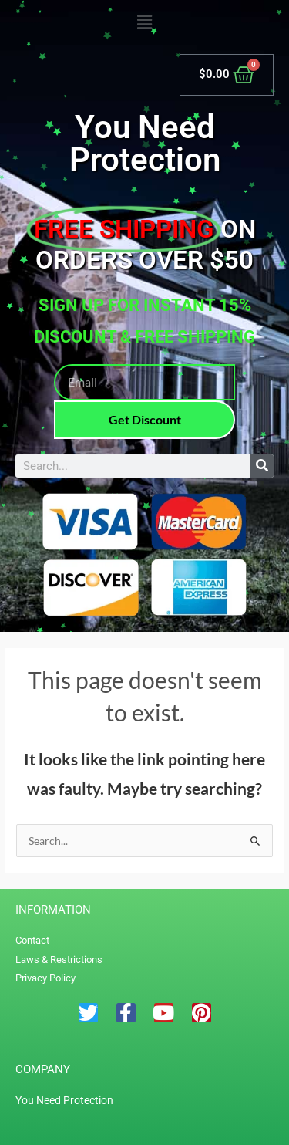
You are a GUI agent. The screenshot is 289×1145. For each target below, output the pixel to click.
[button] (144, 23)
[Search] (262, 466)
